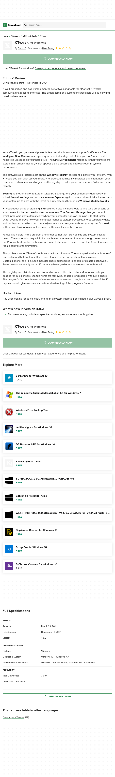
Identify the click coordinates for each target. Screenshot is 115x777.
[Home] (5, 36)
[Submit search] (25, 25)
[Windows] (15, 36)
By (20, 48)
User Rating (56, 48)
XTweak (30, 42)
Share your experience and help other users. (60, 68)
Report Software (57, 697)
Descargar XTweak (13, 717)
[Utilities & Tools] (30, 36)
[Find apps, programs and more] (64, 25)
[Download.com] (11, 25)
